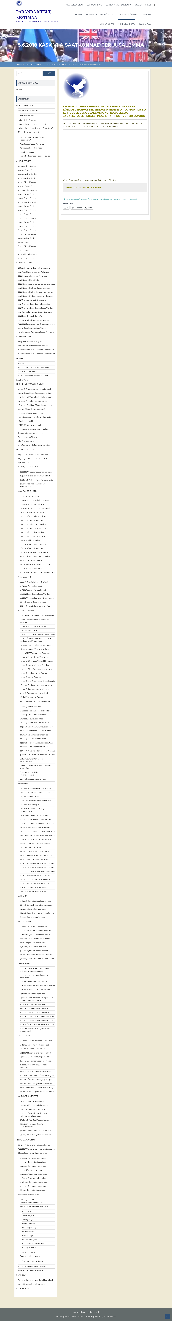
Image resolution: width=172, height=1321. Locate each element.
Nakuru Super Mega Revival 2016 (34, 1206)
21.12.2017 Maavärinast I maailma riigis (35, 819)
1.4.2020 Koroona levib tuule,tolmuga (35, 500)
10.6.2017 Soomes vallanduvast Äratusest (37, 793)
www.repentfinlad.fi (129, 199)
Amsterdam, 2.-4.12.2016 (28, 110)
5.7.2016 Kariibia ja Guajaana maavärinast (37, 863)
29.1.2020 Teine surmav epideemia (34, 552)
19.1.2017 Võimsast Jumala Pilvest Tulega (37, 598)
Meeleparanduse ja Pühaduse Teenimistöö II (36, 354)
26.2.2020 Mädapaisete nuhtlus (33, 544)
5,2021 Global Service (27, 222)
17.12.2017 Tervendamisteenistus (33, 1162)
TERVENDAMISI (24, 922)
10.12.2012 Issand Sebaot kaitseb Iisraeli (36, 711)
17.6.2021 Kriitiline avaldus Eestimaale (33, 367)
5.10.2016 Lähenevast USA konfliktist (35, 851)
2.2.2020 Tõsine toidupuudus (32, 512)
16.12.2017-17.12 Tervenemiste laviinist (35, 935)
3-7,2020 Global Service (28, 202)
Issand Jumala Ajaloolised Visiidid (32, 328)
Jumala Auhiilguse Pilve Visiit (32, 144)
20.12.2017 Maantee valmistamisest (34, 1105)
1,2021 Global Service (27, 166)
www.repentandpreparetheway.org (105, 199)
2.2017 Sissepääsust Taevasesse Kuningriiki (36, 393)
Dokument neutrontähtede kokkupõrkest (35, 1280)
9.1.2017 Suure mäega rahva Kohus (34, 883)
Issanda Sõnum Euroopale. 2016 (31, 409)
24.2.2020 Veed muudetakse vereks (34, 536)
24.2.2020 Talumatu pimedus (32, 532)
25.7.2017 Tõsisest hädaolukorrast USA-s (36, 743)
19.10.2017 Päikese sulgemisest (32, 994)
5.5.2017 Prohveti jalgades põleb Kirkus (36, 1135)
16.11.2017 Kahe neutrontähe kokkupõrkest (37, 986)
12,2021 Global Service (27, 190)
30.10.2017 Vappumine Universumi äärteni (37, 1016)
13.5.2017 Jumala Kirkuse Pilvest (33, 590)
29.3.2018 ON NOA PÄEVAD (31, 847)
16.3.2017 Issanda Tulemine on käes (34, 649)
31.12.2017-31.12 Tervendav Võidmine (34, 951)
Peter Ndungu (27, 1236)
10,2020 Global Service (27, 170)
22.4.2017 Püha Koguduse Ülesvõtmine (36, 669)
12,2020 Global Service (27, 186)
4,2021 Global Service (27, 214)
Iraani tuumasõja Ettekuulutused (33, 891)
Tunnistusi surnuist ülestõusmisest (32, 1266)
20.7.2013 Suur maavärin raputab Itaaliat (36, 727)
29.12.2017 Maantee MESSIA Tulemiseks (36, 1120)
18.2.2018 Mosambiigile (29, 805)
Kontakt (78, 14)
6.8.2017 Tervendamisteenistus (32, 1190)
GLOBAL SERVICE (94, 5)
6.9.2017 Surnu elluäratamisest (32, 917)
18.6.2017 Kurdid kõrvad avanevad (34, 723)
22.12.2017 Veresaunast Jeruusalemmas (36, 472)
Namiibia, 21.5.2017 (27, 1252)
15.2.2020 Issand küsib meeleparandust (36, 645)
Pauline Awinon (28, 1231)
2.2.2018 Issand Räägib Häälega (33, 602)
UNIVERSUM (146, 14)
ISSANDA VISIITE (24, 577)
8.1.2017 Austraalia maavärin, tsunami (35, 875)
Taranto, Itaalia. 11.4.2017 (30, 1256)
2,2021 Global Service (27, 194)
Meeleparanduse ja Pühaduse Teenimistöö (36, 350)
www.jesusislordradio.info (79, 199)
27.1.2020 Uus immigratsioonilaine (34, 747)
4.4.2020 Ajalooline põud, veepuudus (35, 564)
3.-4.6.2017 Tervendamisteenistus (33, 1182)
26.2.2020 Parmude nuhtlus (31, 548)
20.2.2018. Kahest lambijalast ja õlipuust (36, 1109)
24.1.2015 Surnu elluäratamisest (33, 909)
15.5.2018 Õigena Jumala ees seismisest (34, 389)
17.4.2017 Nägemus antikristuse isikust (35, 1053)
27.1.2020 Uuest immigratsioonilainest (35, 839)
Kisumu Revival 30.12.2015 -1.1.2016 (32, 124)
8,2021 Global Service (27, 250)
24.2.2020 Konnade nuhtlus (31, 520)
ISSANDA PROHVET (143, 5)
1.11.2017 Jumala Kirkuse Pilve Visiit (34, 582)
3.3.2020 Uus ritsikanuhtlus (31, 560)
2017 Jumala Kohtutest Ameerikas (34, 735)
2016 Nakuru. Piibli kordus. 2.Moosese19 (34, 288)
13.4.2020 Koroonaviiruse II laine (33, 504)
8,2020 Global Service (27, 246)
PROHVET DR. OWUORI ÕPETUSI (99, 14)
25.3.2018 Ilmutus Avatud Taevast (33, 673)
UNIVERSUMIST (24, 963)
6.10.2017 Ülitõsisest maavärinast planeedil (37, 871)
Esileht (19, 90)
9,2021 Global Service (27, 258)
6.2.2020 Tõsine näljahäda (31, 568)
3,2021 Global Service (27, 206)
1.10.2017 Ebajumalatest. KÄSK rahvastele (37, 616)
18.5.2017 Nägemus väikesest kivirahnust (36, 661)
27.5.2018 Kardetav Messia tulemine (34, 689)
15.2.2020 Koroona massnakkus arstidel (36, 508)
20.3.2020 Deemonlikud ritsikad (33, 516)
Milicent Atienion (28, 1223)
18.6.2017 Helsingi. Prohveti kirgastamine (34, 268)
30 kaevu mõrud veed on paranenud (33, 320)
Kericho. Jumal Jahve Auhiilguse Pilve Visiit (36, 332)
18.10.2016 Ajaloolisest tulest (31, 719)
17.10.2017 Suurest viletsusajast (32, 1049)
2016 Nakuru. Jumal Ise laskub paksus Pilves (36, 284)
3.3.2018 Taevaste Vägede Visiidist (34, 693)
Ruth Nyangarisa (29, 1247)
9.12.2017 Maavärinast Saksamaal (33, 887)
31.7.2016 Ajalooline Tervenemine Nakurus (37, 755)
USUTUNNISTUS (107, 24)
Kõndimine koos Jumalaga (31, 148)
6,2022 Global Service (27, 234)
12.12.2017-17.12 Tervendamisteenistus (35, 931)
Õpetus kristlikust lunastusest (30, 433)
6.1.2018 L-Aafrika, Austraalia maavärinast (37, 867)
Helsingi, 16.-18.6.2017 (27, 120)
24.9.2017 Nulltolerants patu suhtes (32, 401)
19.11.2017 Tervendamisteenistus (33, 1166)
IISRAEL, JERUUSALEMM (28, 467)
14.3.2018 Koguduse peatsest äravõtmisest (37, 634)
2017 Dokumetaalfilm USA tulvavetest (35, 731)
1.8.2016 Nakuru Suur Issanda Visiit (34, 927)
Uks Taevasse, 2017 (26, 441)
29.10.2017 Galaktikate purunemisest (35, 1012)
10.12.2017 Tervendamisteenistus (33, 1158)
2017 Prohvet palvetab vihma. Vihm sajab (35, 312)
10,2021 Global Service (27, 174)
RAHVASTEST (23, 783)
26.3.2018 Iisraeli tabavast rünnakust (35, 476)
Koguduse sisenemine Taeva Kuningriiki (34, 417)
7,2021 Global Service (27, 238)
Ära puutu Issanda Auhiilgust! (30, 342)
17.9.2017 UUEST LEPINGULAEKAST (32, 459)
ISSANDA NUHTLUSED (27, 491)
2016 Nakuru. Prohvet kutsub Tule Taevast (35, 292)
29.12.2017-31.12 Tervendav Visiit (33, 947)
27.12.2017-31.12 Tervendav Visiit (32, 943)
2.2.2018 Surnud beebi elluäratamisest (35, 905)
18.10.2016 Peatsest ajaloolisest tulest (35, 801)
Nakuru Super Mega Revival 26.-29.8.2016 (35, 128)
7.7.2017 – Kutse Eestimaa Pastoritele (33, 375)
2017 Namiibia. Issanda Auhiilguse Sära (34, 304)
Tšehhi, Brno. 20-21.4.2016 (28, 132)
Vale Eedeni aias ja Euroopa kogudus (34, 445)
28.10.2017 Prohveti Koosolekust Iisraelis (36, 480)
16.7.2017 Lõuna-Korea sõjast (32, 797)
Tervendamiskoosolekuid (28, 1195)
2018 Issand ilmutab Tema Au (30, 316)
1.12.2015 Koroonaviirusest (30, 707)
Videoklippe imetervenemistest (31, 1270)
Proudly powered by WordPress (69, 1317)
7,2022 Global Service (27, 242)
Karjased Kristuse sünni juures (30, 413)
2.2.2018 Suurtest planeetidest (32, 1004)
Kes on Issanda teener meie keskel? (33, 346)
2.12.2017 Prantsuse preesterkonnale (35, 815)
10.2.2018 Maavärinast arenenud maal (35, 789)
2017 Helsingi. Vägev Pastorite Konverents (35, 397)
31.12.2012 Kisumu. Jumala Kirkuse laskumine (36, 324)
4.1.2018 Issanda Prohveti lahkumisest (35, 1131)
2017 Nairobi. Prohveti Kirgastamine (32, 300)
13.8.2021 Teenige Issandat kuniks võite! (36, 1041)
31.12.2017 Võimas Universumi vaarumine (36, 1020)
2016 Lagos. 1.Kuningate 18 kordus (32, 276)
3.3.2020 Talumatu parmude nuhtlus (35, 556)
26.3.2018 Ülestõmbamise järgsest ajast (36, 1079)
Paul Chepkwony (29, 1227)
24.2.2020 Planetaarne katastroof (34, 528)
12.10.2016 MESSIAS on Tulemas (33, 626)
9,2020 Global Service (27, 254)
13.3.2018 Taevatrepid (29, 630)
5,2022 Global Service (27, 226)
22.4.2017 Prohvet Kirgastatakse (33, 739)
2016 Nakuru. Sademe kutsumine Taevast (35, 296)
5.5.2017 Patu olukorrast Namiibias (34, 859)
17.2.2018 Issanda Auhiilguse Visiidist (34, 594)
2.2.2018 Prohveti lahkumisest (32, 1101)
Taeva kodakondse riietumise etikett (35, 156)
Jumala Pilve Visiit (27, 115)
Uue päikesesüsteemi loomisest (31, 1284)
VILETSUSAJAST (25, 1036)
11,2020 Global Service (27, 178)
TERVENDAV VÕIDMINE (127, 14)
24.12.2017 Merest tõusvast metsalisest (35, 1071)
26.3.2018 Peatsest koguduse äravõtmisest (37, 685)
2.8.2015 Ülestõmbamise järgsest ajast (35, 1061)
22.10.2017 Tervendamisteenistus (33, 1174)
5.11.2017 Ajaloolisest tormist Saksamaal (36, 855)
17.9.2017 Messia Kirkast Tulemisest (34, 657)
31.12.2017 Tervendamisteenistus (33, 1186)
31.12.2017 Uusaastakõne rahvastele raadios (36, 1149)
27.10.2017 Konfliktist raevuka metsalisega (37, 1087)
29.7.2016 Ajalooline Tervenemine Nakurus (37, 751)
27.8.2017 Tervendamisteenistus (33, 1178)
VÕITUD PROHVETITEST (28, 1096)
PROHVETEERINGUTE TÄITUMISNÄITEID (34, 702)
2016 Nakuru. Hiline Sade (28, 280)
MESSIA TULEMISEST (26, 611)
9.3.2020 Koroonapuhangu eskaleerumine (37, 572)
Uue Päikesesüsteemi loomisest (33, 779)
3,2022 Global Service (27, 210)
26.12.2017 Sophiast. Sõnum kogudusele (35, 405)
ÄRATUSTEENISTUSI (74, 5)
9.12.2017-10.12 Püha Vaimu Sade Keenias (37, 959)
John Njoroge (27, 1219)
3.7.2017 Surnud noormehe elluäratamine (37, 913)
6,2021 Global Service (27, 230)
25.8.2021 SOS (24, 463)
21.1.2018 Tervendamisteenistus (32, 1170)
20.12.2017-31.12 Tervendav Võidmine (35, 939)
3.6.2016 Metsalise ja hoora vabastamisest (37, 1092)
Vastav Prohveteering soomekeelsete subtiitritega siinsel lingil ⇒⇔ (90, 180)
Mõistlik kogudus (27, 152)
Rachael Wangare (29, 1239)
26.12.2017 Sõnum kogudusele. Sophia (34, 1145)
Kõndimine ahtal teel (26, 421)
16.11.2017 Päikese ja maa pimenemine (35, 990)
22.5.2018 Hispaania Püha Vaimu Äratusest (37, 823)
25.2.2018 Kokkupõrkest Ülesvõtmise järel (37, 1076)
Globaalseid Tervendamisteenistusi (32, 1153)
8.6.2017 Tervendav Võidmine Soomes (35, 955)
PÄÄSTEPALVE (145, 24)
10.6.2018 (22, 363)
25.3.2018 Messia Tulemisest (31, 677)
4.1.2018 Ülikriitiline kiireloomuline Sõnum (37, 1024)
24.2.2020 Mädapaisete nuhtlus (33, 524)
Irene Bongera (28, 1215)
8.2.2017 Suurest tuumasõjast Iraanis (35, 879)
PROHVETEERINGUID (126, 24)
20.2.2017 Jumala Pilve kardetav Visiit (35, 606)
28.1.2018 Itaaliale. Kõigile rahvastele (35, 843)
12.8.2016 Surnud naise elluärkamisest (35, 901)
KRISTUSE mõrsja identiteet (29, 425)
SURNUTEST (23, 896)
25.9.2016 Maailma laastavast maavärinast (37, 835)
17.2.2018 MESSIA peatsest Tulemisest (35, 653)
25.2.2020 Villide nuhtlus (30, 540)
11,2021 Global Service (27, 182)
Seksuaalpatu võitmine (27, 437)
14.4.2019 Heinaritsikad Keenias (33, 715)
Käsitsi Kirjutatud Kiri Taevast (31, 697)
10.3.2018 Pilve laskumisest (31, 586)
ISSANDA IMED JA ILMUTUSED (118, 5)
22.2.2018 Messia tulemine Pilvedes (34, 665)
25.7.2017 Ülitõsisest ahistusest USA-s (35, 827)
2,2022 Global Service (27, 198)
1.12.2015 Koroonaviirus (29, 496)
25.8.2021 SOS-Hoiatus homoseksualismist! (37, 831)
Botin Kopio (27, 1211)
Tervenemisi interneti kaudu (33, 1261)
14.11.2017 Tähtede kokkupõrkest (33, 982)
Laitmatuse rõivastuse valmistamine (33, 429)
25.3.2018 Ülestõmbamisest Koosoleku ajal (37, 681)
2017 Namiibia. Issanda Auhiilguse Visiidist (35, 308)
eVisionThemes (109, 1317)
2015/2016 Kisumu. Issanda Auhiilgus (33, 272)
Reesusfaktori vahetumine (32, 1244)
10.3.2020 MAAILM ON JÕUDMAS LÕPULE (35, 455)
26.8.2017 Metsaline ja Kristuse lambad (36, 1084)
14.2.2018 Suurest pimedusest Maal (34, 1045)
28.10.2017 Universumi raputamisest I (35, 1008)
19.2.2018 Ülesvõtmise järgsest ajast (34, 1057)
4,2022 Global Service (27, 218)
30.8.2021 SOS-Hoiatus (27, 371)
